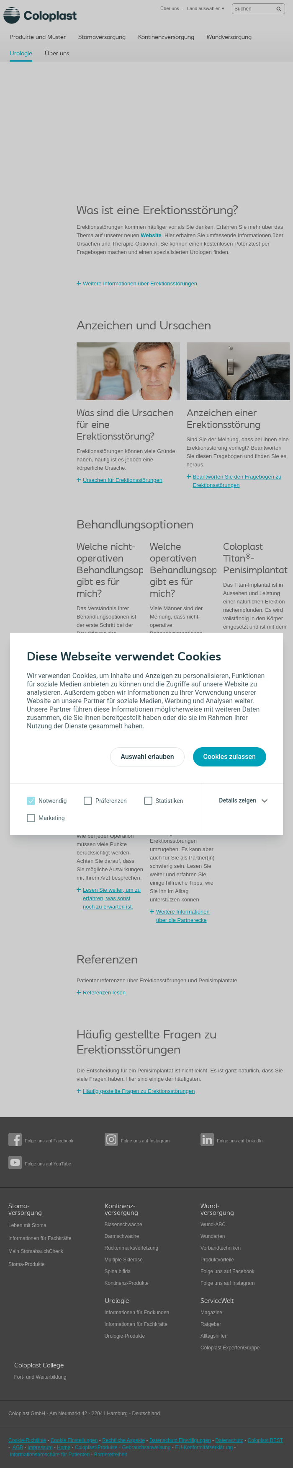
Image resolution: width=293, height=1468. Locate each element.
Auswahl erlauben (147, 757)
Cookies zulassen (229, 757)
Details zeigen (237, 800)
